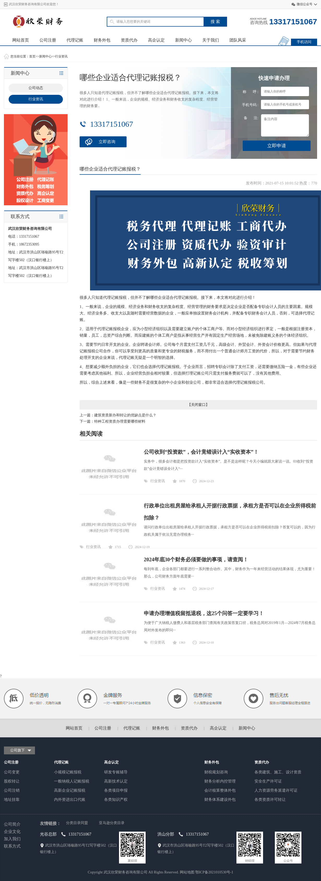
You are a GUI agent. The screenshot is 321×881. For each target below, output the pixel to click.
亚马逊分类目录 (111, 823)
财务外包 (102, 40)
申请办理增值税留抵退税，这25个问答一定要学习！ (204, 613)
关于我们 (210, 40)
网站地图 (187, 872)
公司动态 (35, 88)
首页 (32, 56)
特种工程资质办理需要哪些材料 (119, 421)
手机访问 (304, 42)
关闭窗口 (198, 405)
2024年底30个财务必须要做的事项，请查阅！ (196, 559)
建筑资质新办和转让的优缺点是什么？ (125, 415)
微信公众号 (304, 4)
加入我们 (12, 839)
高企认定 (156, 40)
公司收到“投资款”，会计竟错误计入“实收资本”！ (201, 452)
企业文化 (12, 831)
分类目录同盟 (77, 823)
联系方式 (12, 846)
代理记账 (75, 40)
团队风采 (237, 40)
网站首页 (20, 40)
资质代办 (129, 40)
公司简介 (12, 824)
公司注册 (47, 40)
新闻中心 (183, 40)
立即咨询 (107, 141)
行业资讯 (61, 56)
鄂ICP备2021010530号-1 (214, 872)
